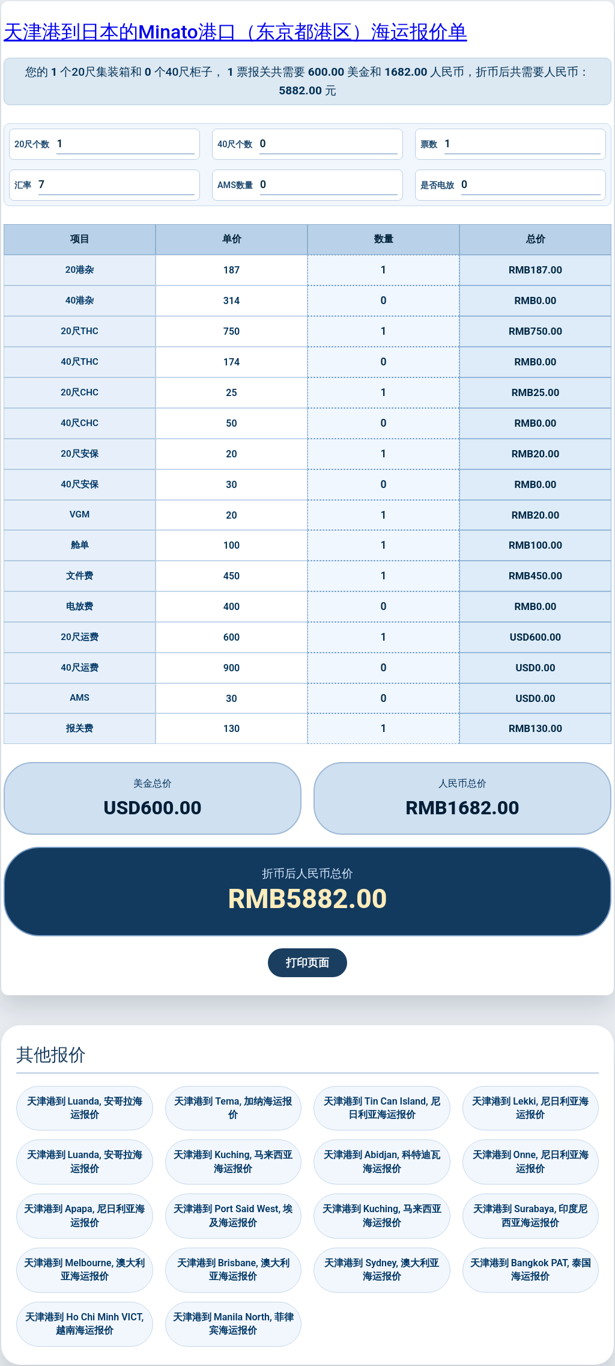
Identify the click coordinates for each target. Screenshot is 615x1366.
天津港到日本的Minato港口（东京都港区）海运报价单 (235, 31)
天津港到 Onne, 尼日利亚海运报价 (531, 1161)
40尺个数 (234, 144)
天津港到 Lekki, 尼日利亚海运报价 (530, 1108)
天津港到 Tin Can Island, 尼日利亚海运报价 (382, 1108)
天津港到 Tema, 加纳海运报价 (233, 1108)
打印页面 (307, 963)
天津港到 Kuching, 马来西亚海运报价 (233, 1161)
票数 (428, 144)
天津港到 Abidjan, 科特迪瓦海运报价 (382, 1161)
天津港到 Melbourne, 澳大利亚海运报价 (84, 1269)
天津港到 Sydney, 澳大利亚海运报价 (381, 1269)
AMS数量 (235, 185)
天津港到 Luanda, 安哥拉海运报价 (84, 1108)
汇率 (22, 185)
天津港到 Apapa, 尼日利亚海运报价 (84, 1215)
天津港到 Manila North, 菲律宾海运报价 (233, 1323)
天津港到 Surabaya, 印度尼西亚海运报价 (530, 1215)
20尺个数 (31, 144)
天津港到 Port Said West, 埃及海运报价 (233, 1215)
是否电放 (437, 185)
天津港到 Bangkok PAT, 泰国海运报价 (530, 1269)
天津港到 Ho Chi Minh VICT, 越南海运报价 (84, 1323)
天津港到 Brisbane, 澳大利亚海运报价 (233, 1269)
